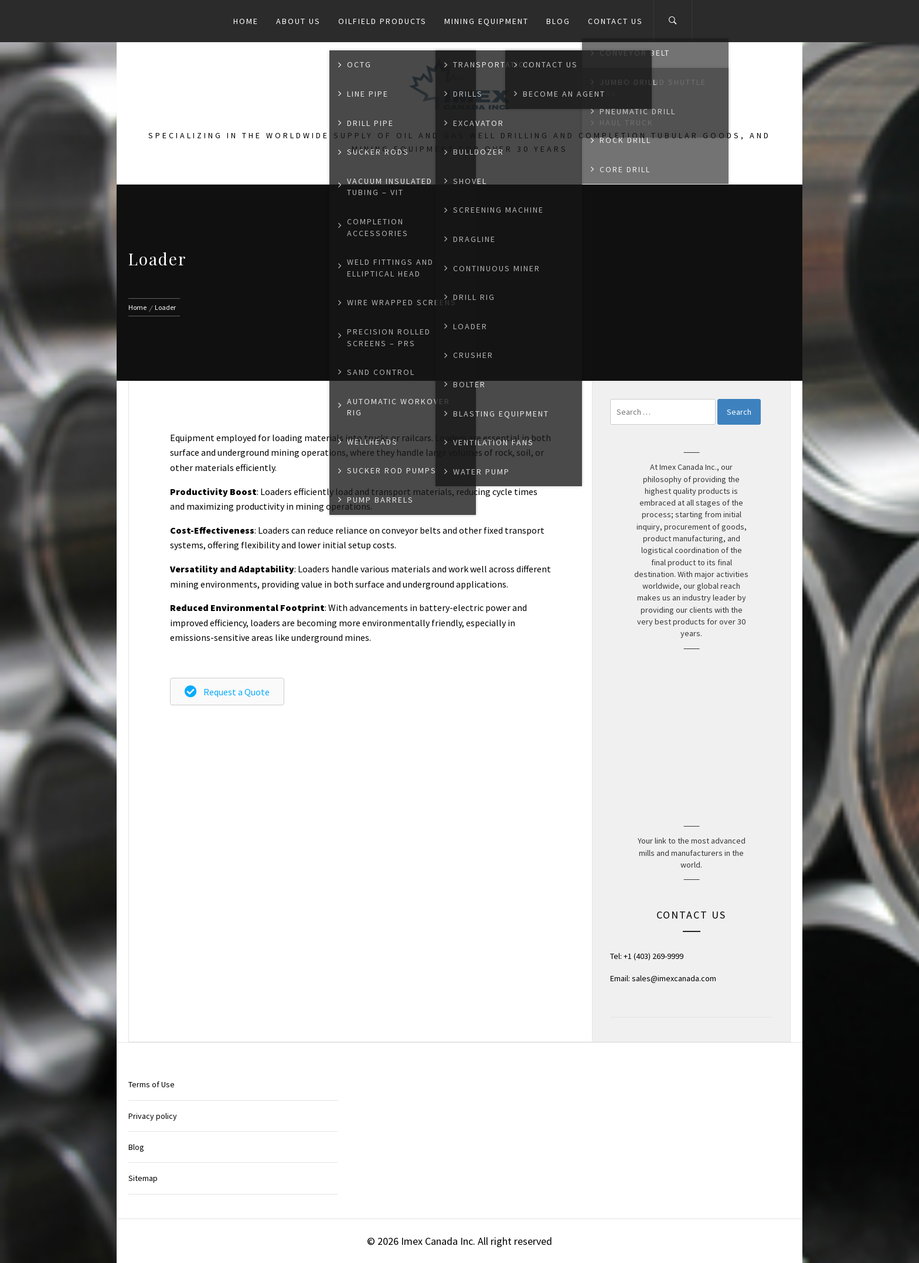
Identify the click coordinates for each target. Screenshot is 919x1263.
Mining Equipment (486, 21)
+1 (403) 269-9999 (653, 956)
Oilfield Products (382, 21)
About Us (298, 21)
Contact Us (615, 21)
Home (245, 21)
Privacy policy (152, 1116)
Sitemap (143, 1178)
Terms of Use (151, 1084)
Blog (558, 21)
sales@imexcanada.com (674, 978)
